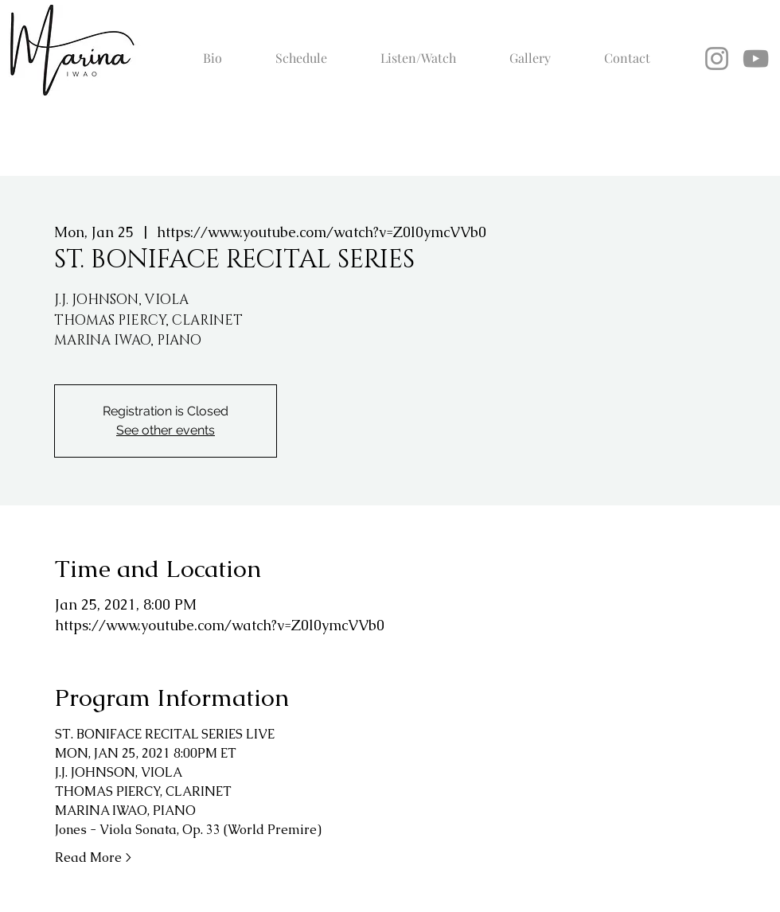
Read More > (93, 857)
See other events (165, 430)
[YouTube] (755, 58)
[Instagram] (716, 58)
